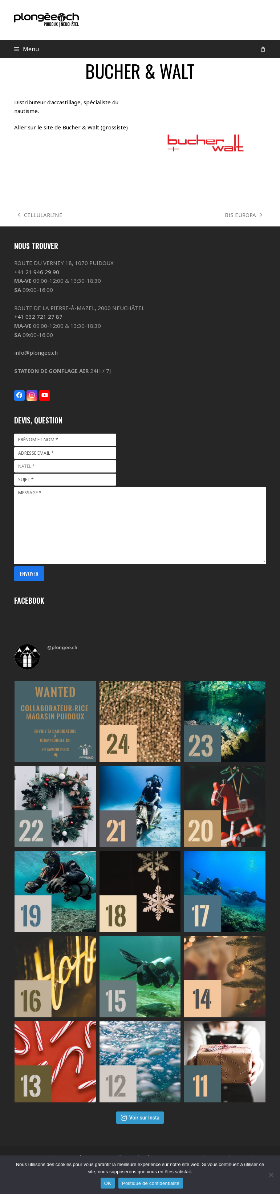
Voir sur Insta (140, 1117)
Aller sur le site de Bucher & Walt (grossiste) (71, 127)
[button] (26, 49)
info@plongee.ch (36, 352)
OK (107, 1183)
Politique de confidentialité (150, 1183)
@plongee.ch (62, 647)
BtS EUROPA (243, 215)
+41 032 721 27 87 (38, 316)
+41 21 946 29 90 (36, 272)
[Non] (271, 1174)
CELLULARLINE (40, 215)
